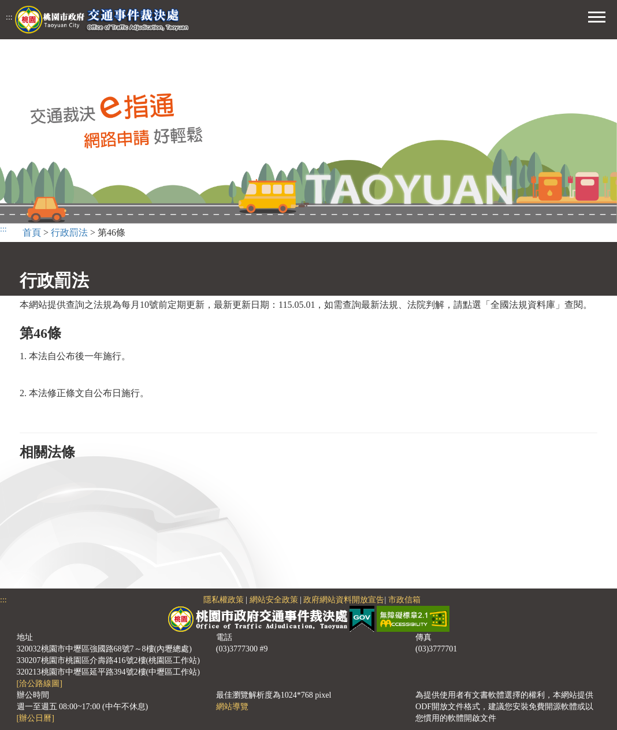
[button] (596, 16)
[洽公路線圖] (39, 683)
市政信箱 (404, 599)
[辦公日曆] (35, 718)
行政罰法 (69, 232)
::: (9, 17)
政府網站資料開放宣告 (343, 599)
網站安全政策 (274, 599)
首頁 (32, 232)
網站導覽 (232, 706)
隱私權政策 (223, 599)
